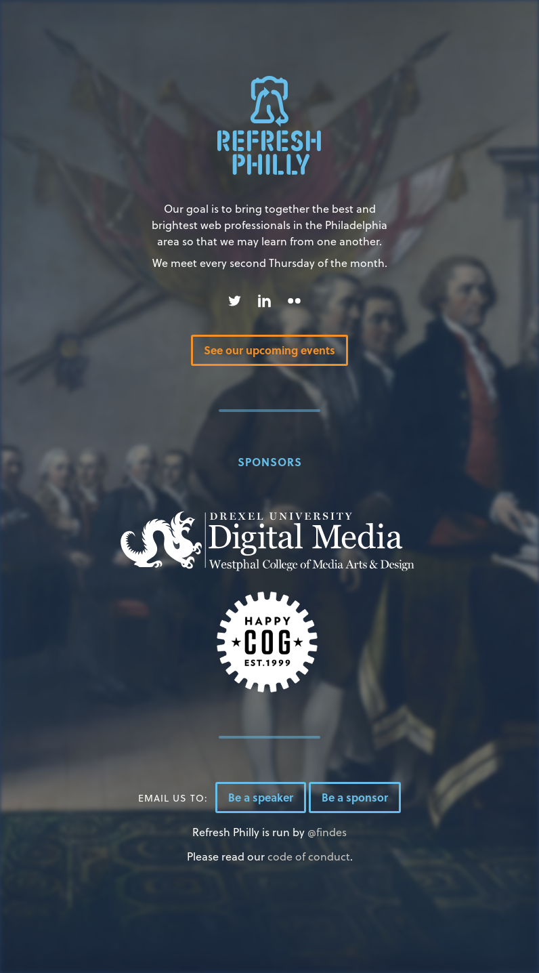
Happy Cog (267, 642)
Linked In (264, 301)
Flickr (294, 301)
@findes (327, 832)
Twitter (234, 301)
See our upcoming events (269, 350)
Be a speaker (260, 797)
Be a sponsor (355, 797)
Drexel (267, 541)
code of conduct (308, 856)
